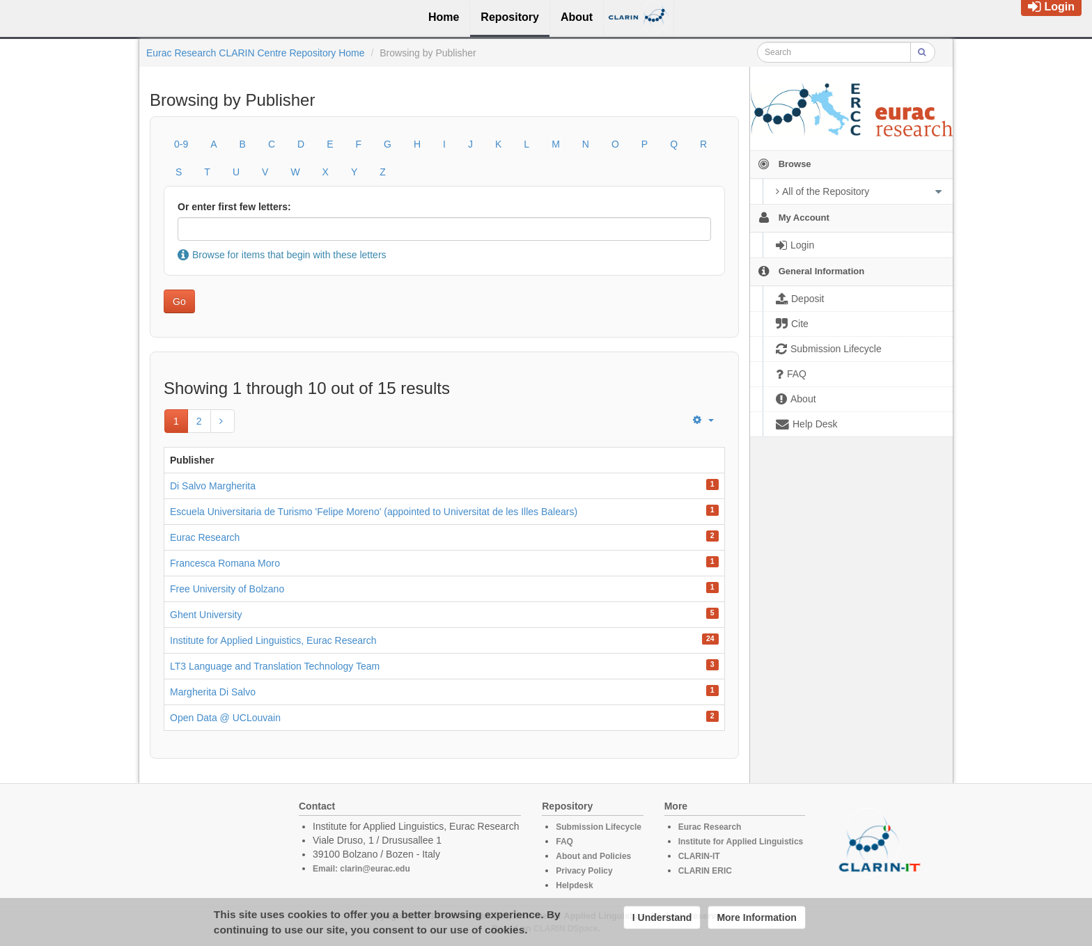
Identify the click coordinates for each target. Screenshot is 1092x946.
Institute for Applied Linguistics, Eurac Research (273, 640)
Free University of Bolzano (227, 588)
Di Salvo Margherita (213, 485)
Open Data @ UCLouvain (225, 717)
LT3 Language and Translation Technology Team (275, 666)
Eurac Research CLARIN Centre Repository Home (255, 52)
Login (1051, 7)
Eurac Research (205, 537)
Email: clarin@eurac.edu (361, 869)
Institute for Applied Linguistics (741, 841)
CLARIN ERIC (705, 871)
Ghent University (206, 614)
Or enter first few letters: (234, 206)
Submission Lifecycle (598, 827)
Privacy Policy (584, 871)
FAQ (564, 841)
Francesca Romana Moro (225, 563)
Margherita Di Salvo (213, 691)
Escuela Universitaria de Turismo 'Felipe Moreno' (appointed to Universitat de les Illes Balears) (373, 511)
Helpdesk (574, 885)
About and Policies (593, 856)
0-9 (181, 144)
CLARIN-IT (699, 856)
